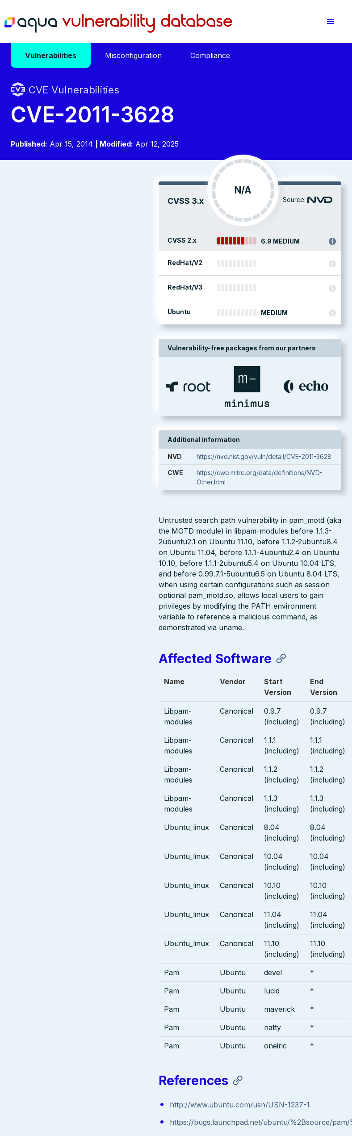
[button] (330, 21)
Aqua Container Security (62, 956)
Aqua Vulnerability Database (118, 24)
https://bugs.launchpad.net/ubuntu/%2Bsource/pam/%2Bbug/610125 (139, 810)
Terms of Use (30, 1081)
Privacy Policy (173, 1072)
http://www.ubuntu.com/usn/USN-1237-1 (92, 792)
